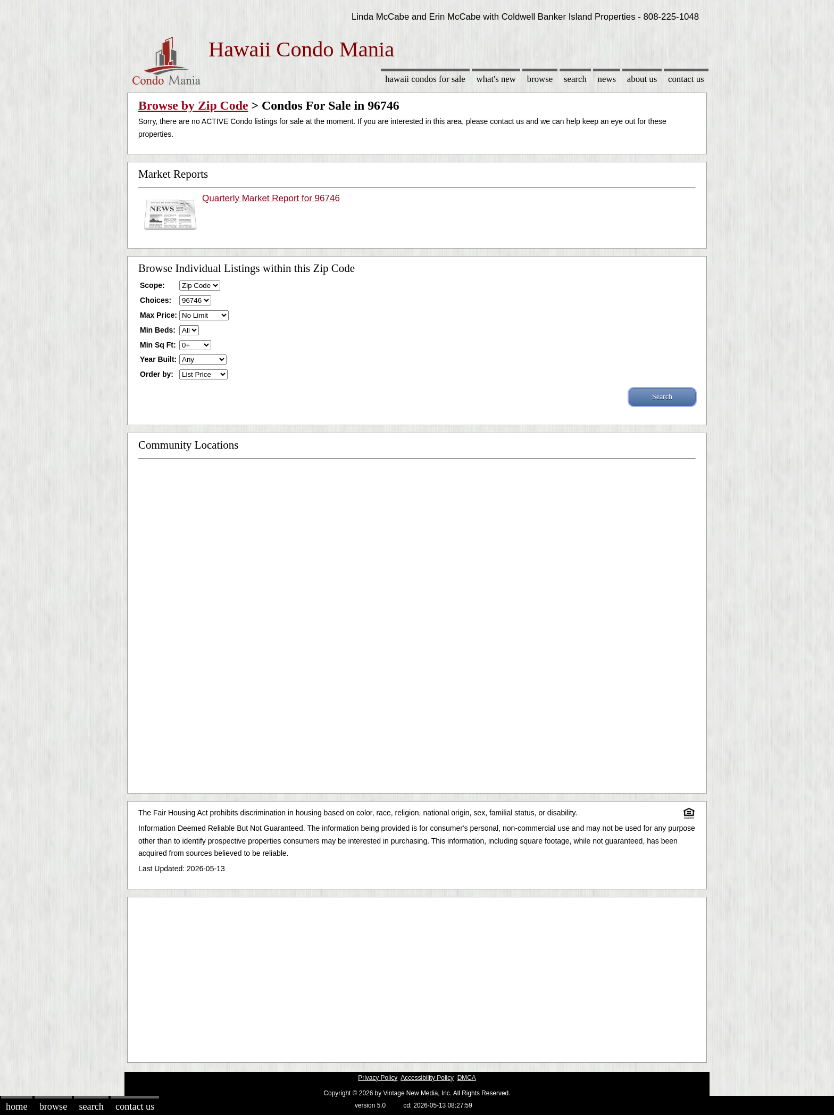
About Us (642, 79)
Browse (540, 79)
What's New (496, 79)
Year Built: (158, 359)
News (607, 79)
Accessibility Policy (427, 1077)
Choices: (155, 300)
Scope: (152, 285)
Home (16, 1106)
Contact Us (686, 79)
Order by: (156, 374)
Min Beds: (158, 330)
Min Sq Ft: (158, 345)
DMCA (466, 1077)
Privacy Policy (377, 1077)
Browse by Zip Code (193, 105)
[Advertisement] (417, 977)
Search (575, 79)
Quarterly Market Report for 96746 (271, 198)
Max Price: (158, 315)
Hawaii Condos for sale (425, 79)
